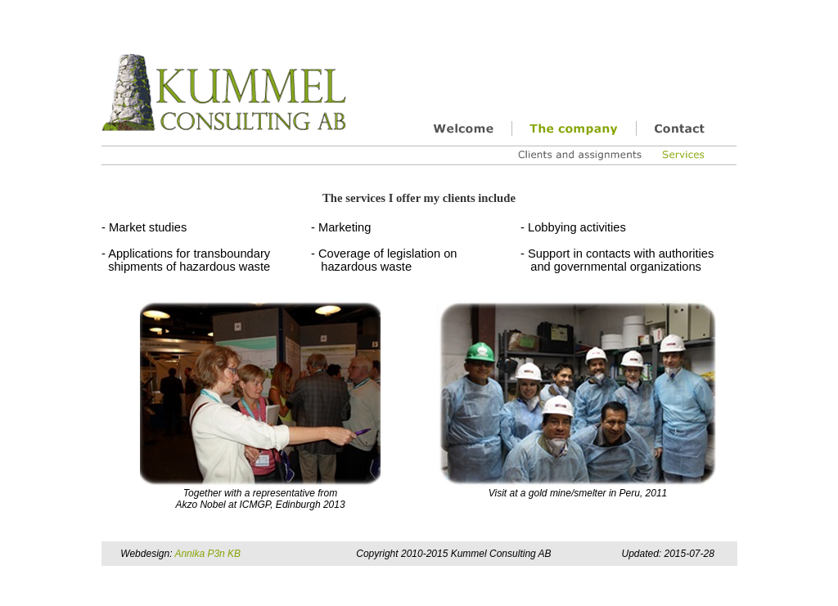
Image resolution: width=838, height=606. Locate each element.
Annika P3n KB (207, 553)
